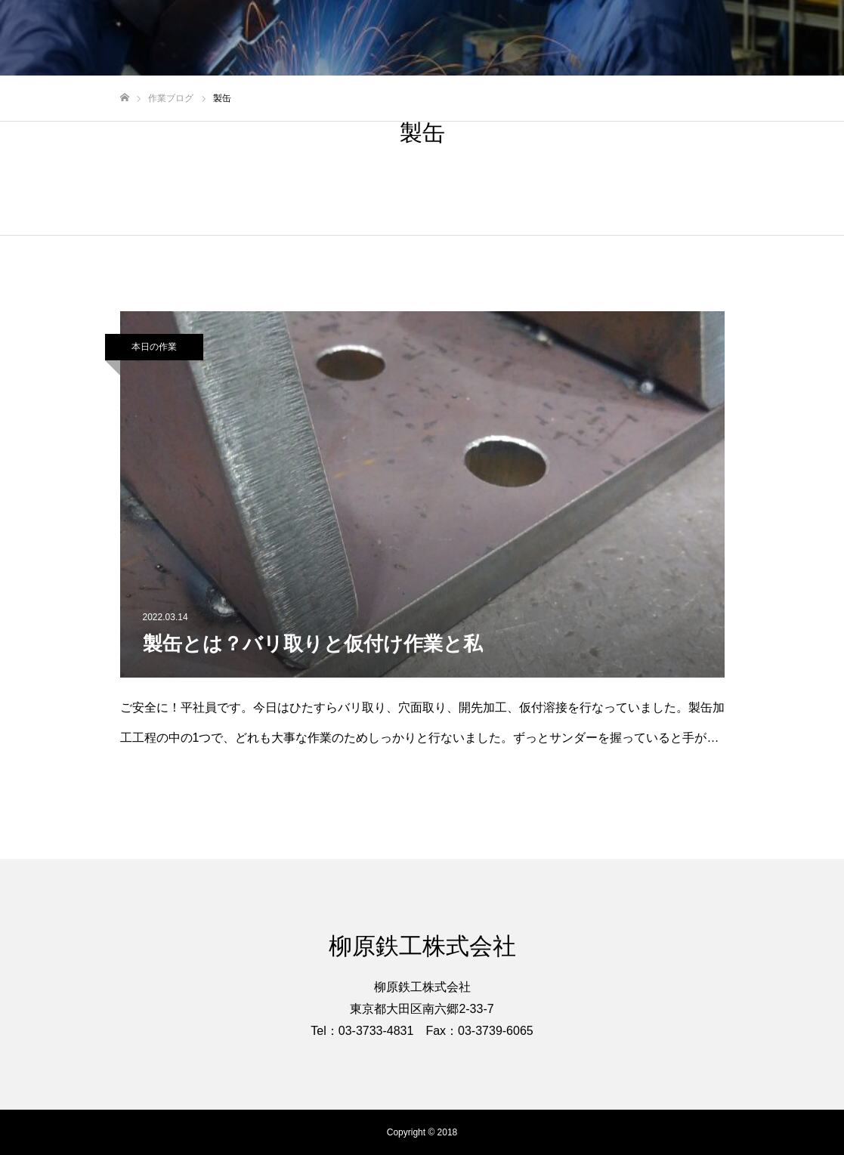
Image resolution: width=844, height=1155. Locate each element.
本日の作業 (154, 346)
